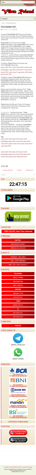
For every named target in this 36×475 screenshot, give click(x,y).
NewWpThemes (13, 469)
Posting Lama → (30, 170)
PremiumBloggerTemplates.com (18, 470)
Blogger (30, 467)
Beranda (19, 170)
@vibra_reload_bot (18, 345)
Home (2, 23)
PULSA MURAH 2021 (8, 27)
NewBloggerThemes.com (18, 471)
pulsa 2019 (15, 139)
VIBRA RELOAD (17, 467)
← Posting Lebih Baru (7, 170)
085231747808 (18, 359)
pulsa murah (13, 72)
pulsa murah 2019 (6, 139)
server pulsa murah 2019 (24, 143)
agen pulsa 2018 (23, 72)
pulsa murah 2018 (6, 67)
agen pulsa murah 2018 (16, 70)
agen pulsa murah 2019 (16, 141)
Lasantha (29, 469)
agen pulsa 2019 (6, 146)
